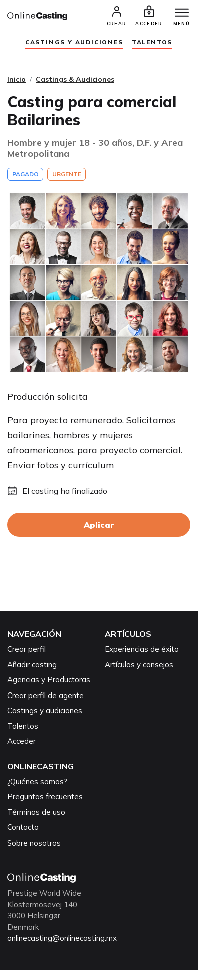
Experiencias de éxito (142, 649)
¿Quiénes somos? (38, 781)
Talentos (152, 42)
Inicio (17, 79)
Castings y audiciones (75, 42)
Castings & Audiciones (75, 79)
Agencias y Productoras (49, 679)
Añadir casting (32, 664)
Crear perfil (27, 649)
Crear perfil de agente (46, 695)
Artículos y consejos (139, 664)
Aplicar (99, 525)
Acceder (22, 741)
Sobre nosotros (34, 843)
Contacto (23, 827)
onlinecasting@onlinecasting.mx (62, 938)
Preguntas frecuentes (45, 796)
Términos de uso (37, 812)
